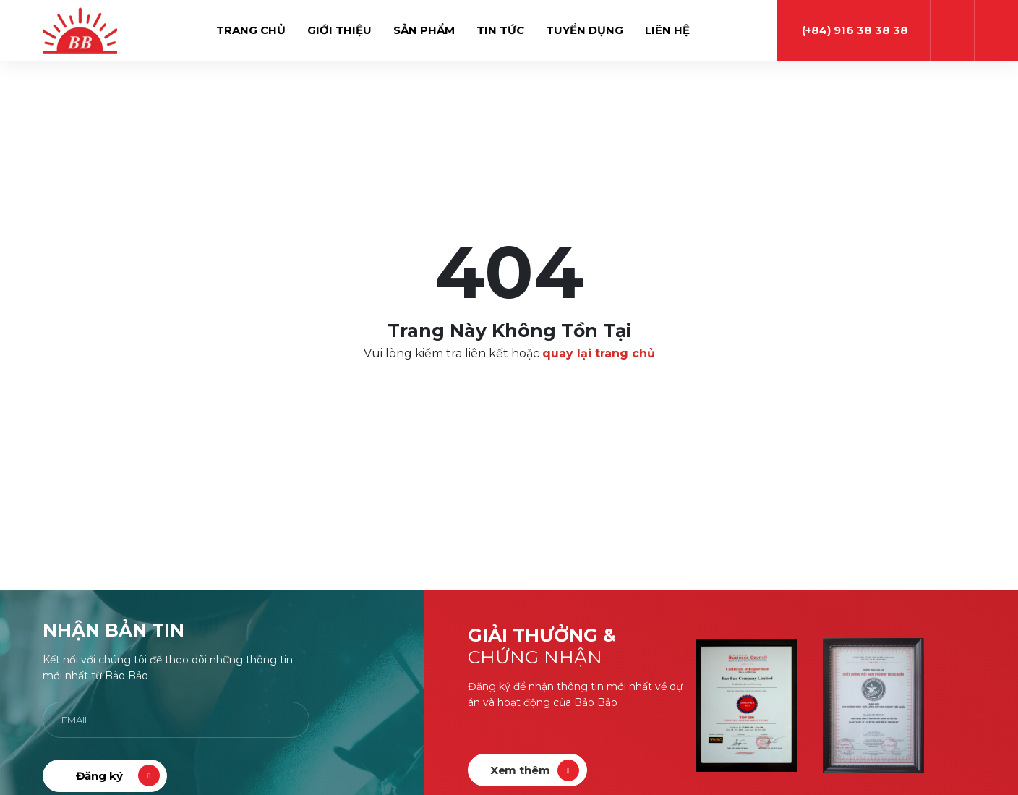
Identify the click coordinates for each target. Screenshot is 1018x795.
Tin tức (500, 30)
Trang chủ (251, 30)
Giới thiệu (339, 30)
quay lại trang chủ (598, 353)
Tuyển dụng (584, 30)
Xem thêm (520, 770)
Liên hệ (667, 30)
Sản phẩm (424, 30)
